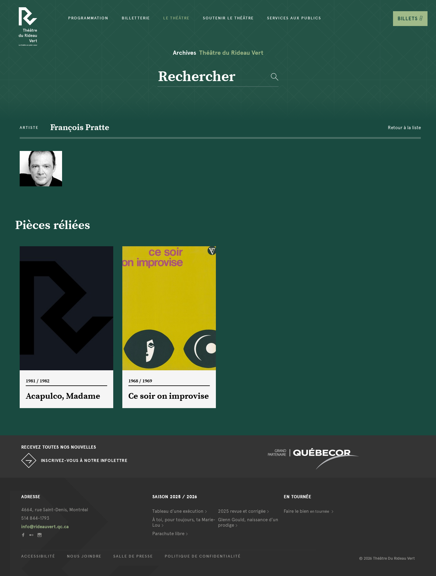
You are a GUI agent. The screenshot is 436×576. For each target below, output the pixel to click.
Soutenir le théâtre (228, 18)
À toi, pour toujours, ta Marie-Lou (183, 522)
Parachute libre (168, 533)
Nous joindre (84, 556)
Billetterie (136, 18)
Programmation (88, 18)
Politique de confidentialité (203, 556)
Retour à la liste (404, 127)
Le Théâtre (176, 18)
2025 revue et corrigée (242, 511)
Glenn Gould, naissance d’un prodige (248, 522)
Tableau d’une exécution (177, 511)
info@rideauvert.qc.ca (45, 526)
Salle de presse (133, 556)
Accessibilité (38, 556)
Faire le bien (307, 511)
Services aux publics (294, 18)
